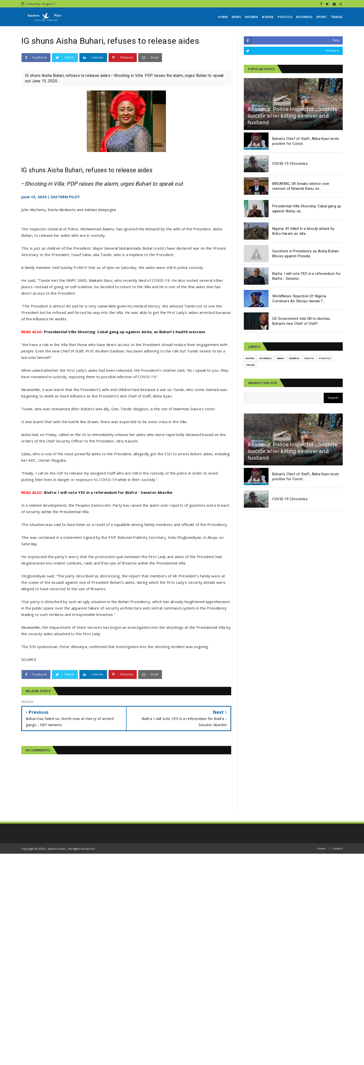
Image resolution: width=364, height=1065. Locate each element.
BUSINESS (304, 17)
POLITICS (285, 17)
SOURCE (28, 659)
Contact (337, 848)
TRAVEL (337, 17)
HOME (223, 17)
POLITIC (309, 358)
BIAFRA (267, 17)
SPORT (321, 17)
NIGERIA (251, 17)
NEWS (236, 17)
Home (321, 848)
